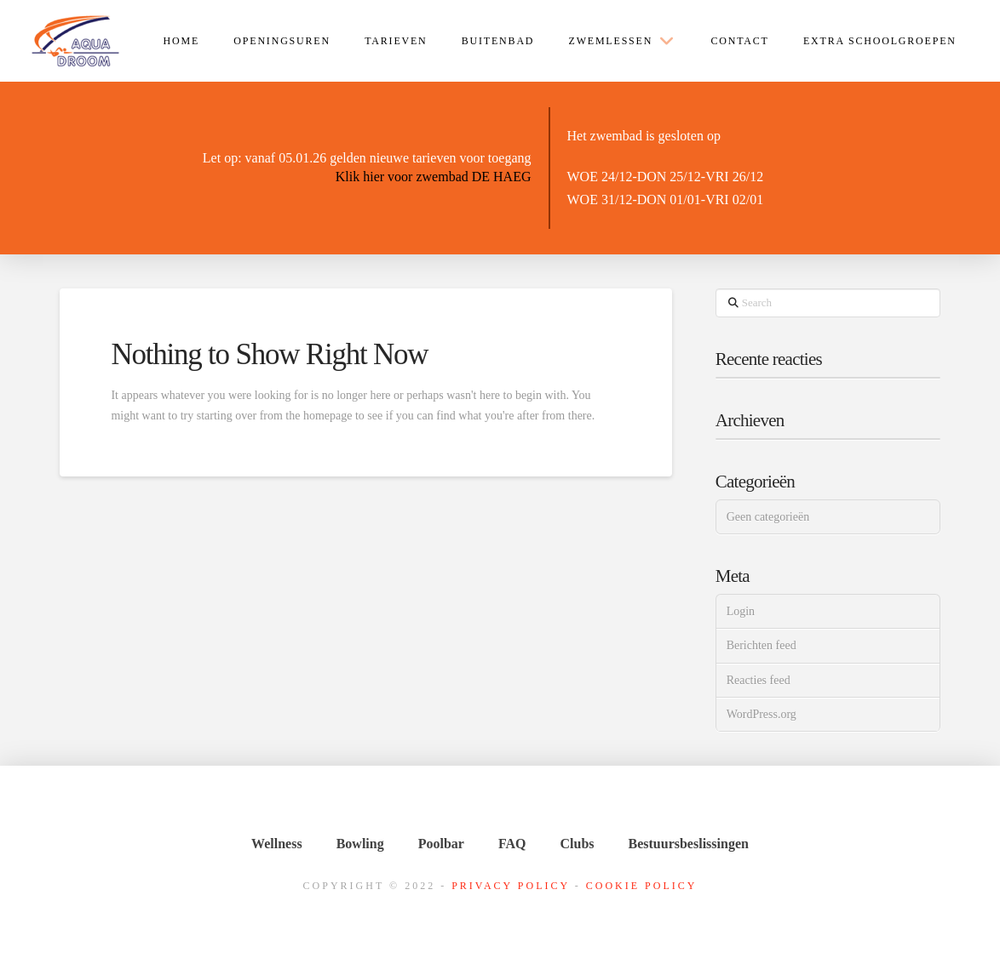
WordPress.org (761, 714)
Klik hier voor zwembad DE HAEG (434, 176)
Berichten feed (761, 645)
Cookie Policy (642, 886)
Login (741, 611)
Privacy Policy (510, 886)
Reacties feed (758, 680)
